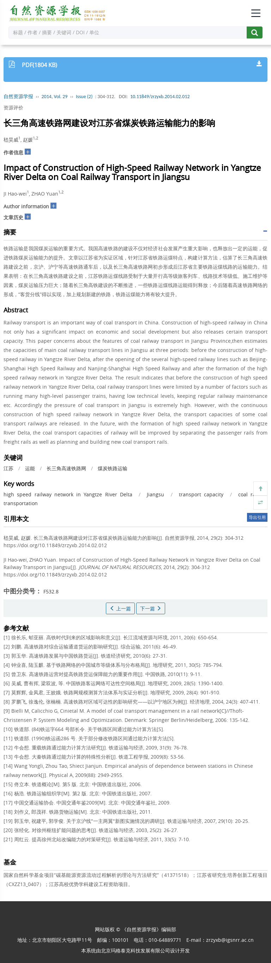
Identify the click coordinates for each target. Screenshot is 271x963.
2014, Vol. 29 (55, 97)
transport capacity (201, 494)
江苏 (8, 468)
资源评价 (13, 107)
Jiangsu (155, 494)
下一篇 (150, 608)
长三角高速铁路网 (66, 468)
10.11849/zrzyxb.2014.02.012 (160, 97)
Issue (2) (84, 97)
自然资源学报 (18, 97)
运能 (30, 468)
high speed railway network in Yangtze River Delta (68, 494)
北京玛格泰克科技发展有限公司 (135, 950)
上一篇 (120, 608)
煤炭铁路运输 (112, 468)
